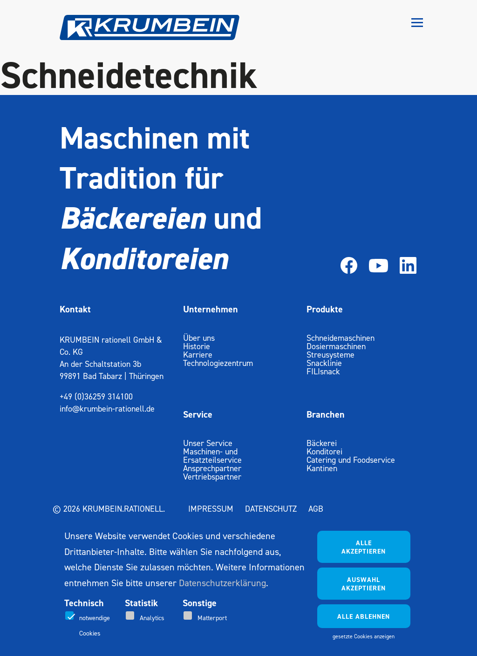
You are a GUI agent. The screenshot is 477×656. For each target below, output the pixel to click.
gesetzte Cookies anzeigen (364, 636)
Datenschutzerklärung (222, 582)
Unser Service (207, 443)
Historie (196, 346)
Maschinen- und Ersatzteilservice (212, 455)
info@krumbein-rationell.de (107, 408)
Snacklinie (324, 363)
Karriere (197, 354)
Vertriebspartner (212, 476)
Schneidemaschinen (341, 338)
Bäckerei (322, 443)
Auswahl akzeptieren (363, 583)
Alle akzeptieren (363, 547)
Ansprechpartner (212, 468)
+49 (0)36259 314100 (96, 396)
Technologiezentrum (218, 363)
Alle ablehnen (363, 616)
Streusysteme (330, 354)
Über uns (199, 338)
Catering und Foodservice (351, 460)
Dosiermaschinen (336, 346)
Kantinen (322, 468)
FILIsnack (323, 371)
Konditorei (324, 451)
